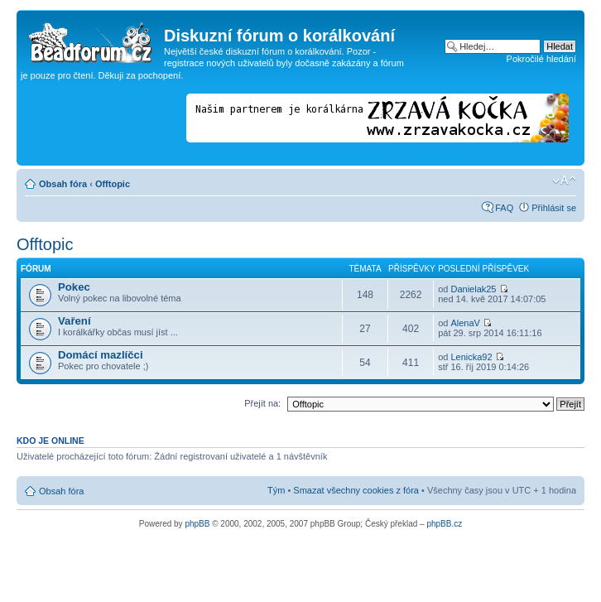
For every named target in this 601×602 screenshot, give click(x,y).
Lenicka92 (471, 357)
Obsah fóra (63, 184)
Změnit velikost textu (564, 180)
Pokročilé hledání (541, 59)
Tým (276, 490)
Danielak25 (473, 289)
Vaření (74, 321)
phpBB (197, 523)
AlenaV (464, 323)
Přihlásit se (553, 208)
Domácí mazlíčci (100, 355)
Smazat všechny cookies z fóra (356, 490)
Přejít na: (262, 403)
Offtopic (112, 184)
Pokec (74, 287)
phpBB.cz (444, 523)
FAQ (504, 208)
